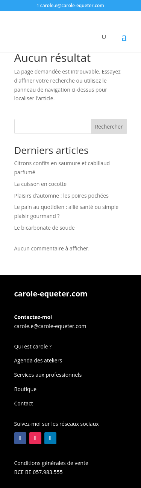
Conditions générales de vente (51, 463)
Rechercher (109, 126)
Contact (23, 403)
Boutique (25, 389)
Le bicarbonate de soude (44, 227)
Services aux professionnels (48, 374)
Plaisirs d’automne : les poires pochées (61, 195)
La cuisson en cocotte (40, 183)
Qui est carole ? (33, 346)
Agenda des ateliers (38, 360)
